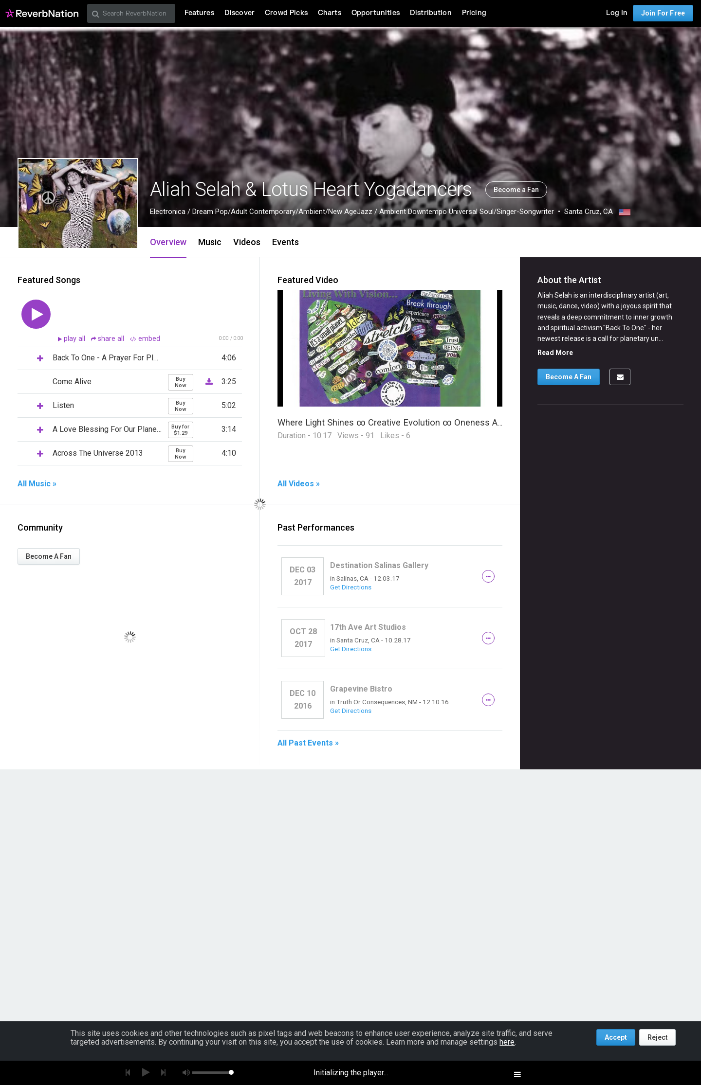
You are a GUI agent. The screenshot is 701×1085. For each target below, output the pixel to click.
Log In (616, 13)
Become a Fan (516, 190)
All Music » (37, 484)
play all (75, 339)
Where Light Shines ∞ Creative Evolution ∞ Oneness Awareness (406, 422)
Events (285, 242)
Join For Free (663, 13)
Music (209, 242)
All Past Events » (308, 743)
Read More (555, 352)
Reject (657, 1037)
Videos (246, 242)
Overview (168, 242)
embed (145, 339)
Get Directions (350, 587)
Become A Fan (49, 556)
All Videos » (298, 484)
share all (108, 339)
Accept (616, 1037)
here (507, 1042)
